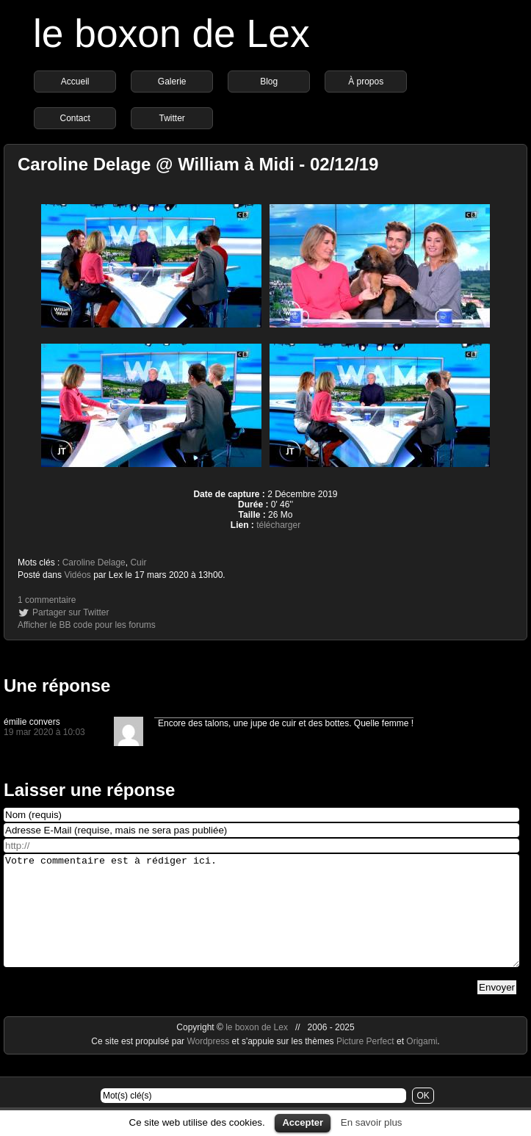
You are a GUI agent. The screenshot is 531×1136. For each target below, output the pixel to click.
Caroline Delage (94, 562)
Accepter (302, 1122)
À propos (365, 81)
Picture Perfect (365, 1063)
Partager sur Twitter (70, 612)
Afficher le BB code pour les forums (87, 625)
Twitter (171, 118)
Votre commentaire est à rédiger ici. (261, 921)
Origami (421, 1063)
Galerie (172, 81)
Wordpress (209, 1063)
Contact (74, 118)
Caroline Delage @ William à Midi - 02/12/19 (198, 164)
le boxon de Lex (171, 33)
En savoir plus (371, 1122)
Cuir (138, 562)
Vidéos (77, 575)
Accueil (75, 81)
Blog (269, 81)
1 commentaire (47, 600)
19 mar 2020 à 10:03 (44, 732)
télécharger (278, 525)
